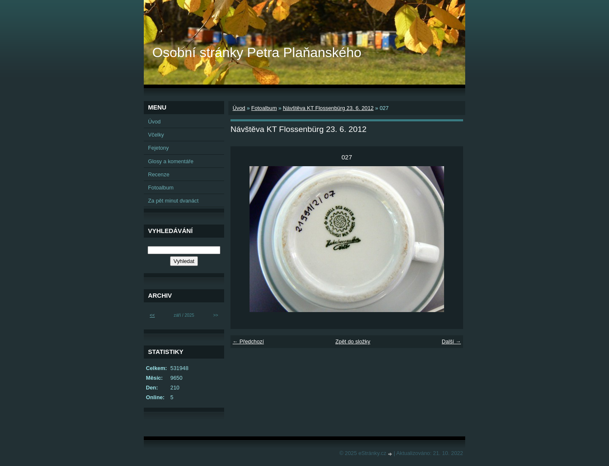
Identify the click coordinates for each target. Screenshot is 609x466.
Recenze (159, 174)
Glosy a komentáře (170, 161)
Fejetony (158, 148)
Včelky (156, 135)
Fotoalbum (264, 108)
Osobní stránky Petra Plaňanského (257, 52)
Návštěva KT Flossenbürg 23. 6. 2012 (328, 108)
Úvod (239, 108)
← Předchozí (248, 341)
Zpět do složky (352, 341)
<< (152, 315)
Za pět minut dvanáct (173, 200)
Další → (451, 341)
